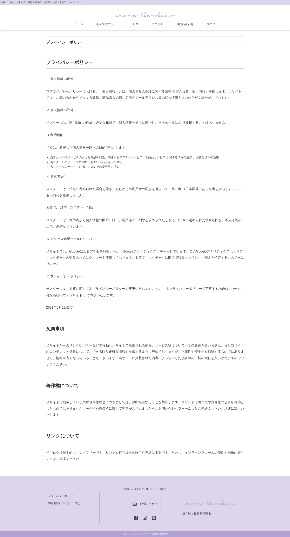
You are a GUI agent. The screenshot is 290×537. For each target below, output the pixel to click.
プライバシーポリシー (61, 495)
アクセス (157, 24)
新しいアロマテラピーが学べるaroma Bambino (146, 534)
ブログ (211, 24)
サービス (133, 24)
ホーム (79, 24)
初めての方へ (105, 24)
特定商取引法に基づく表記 (64, 503)
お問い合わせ (185, 24)
